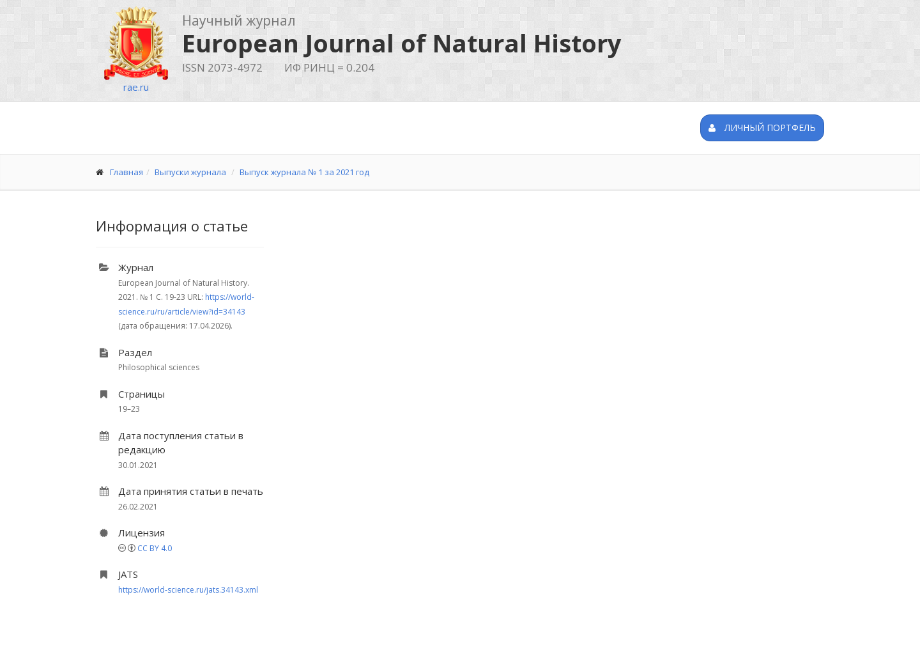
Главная (126, 172)
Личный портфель (762, 127)
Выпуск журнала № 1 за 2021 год (304, 172)
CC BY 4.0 (154, 548)
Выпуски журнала (190, 172)
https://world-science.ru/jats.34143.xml (188, 589)
